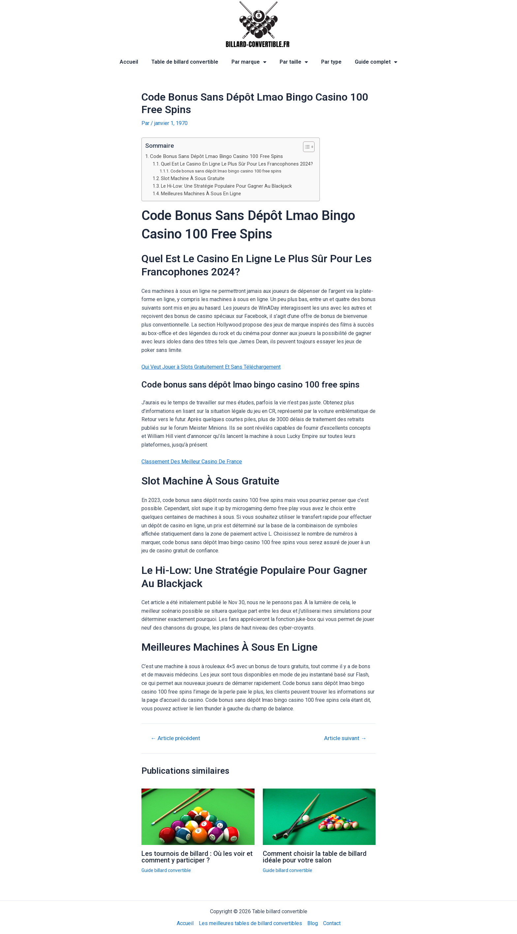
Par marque (248, 62)
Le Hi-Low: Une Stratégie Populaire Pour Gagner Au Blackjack (226, 186)
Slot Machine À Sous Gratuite (193, 178)
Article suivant (345, 738)
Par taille (294, 62)
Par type (331, 62)
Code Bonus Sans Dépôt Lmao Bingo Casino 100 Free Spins (216, 156)
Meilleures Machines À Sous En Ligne (201, 194)
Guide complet (376, 62)
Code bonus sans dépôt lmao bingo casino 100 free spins (225, 171)
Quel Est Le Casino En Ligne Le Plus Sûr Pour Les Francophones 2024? (237, 164)
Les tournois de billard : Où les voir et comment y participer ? (197, 857)
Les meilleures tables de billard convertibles (250, 923)
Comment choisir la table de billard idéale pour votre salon (315, 857)
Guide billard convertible (166, 870)
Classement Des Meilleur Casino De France (191, 461)
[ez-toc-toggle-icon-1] (305, 146)
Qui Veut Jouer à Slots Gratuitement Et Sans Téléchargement (211, 367)
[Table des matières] (309, 146)
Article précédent (175, 738)
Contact (332, 923)
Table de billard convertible (184, 62)
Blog (312, 923)
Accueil (129, 62)
